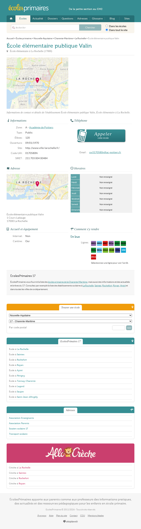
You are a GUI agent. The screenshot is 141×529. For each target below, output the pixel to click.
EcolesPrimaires (30, 8)
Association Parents (19, 423)
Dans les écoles (116, 26)
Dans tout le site (116, 30)
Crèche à (19, 467)
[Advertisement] (101, 83)
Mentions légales (96, 515)
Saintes (98, 285)
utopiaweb (70, 522)
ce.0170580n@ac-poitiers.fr (105, 152)
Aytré (123, 285)
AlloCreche (70, 453)
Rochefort (107, 285)
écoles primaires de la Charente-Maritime (67, 282)
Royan (116, 285)
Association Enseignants (21, 418)
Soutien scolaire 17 (18, 428)
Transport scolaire (18, 434)
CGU (82, 515)
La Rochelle (88, 285)
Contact (73, 515)
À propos (41, 515)
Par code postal (18, 327)
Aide (51, 515)
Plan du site (61, 515)
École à (19, 349)
